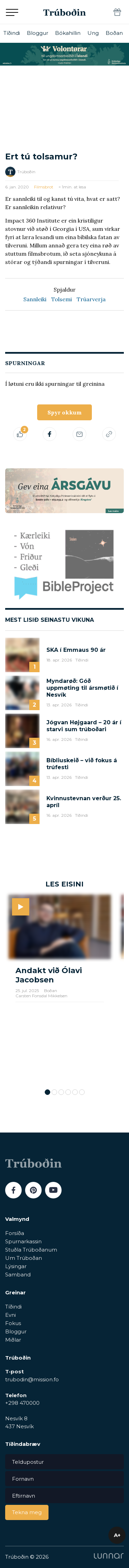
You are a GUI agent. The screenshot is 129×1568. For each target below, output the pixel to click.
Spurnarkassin (23, 1241)
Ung (93, 33)
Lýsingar (15, 1266)
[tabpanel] (60, 988)
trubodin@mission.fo (32, 1379)
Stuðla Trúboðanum (31, 1249)
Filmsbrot (43, 186)
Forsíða (14, 1233)
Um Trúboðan (23, 1258)
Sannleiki (34, 299)
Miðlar (13, 1339)
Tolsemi (61, 299)
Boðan (114, 33)
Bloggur (37, 33)
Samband (18, 1274)
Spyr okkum (64, 412)
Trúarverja (91, 299)
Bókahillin (67, 33)
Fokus (13, 1323)
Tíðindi (11, 33)
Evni (10, 1315)
